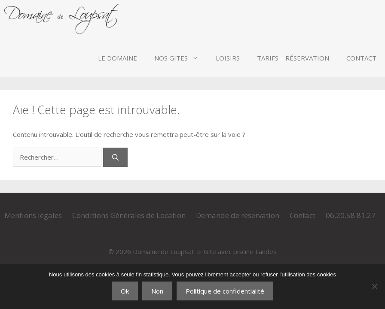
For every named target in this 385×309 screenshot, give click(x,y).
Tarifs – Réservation (293, 58)
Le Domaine (117, 58)
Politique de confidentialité (225, 291)
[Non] (374, 286)
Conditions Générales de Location (129, 215)
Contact (361, 58)
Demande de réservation (237, 215)
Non (157, 291)
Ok (125, 291)
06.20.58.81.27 (351, 215)
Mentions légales (33, 215)
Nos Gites (180, 58)
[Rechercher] (115, 157)
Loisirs (228, 58)
